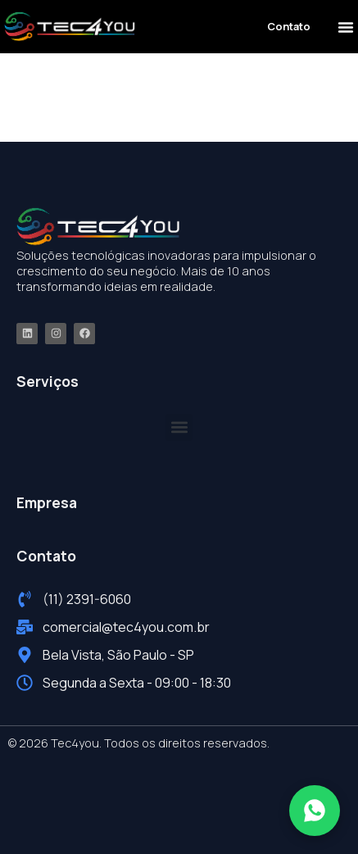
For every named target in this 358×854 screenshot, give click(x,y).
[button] (345, 27)
